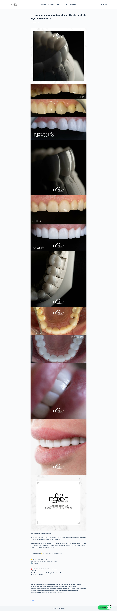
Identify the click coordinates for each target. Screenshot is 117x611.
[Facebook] (101, 4)
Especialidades (51, 4)
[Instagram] (103, 4)
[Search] (106, 4)
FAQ (66, 4)
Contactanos (72, 4)
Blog (63, 4)
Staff (58, 4)
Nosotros (43, 4)
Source (32, 600)
